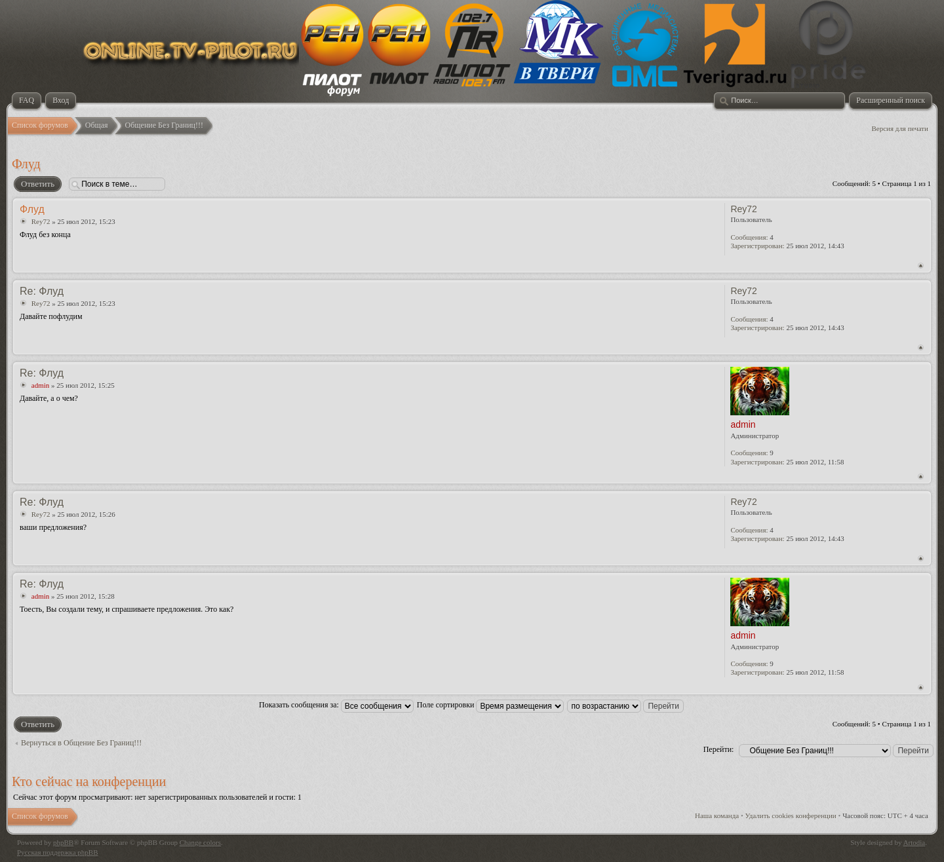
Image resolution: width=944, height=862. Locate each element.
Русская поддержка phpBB (57, 852)
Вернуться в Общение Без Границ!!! (81, 742)
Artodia (914, 842)
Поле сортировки (490, 704)
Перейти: (718, 749)
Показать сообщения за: (336, 704)
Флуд (26, 164)
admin (40, 385)
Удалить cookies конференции (790, 815)
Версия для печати (899, 128)
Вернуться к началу (920, 265)
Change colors (200, 842)
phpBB (63, 842)
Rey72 (40, 221)
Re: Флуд (42, 291)
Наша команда (717, 815)
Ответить (37, 184)
